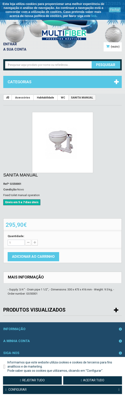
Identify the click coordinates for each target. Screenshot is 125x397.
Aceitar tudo (92, 380)
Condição (10, 189)
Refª (6, 183)
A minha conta (16, 341)
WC (63, 97)
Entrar (10, 44)
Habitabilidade (45, 97)
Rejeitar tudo (32, 380)
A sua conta (14, 49)
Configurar (62, 390)
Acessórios (22, 97)
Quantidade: (16, 236)
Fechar (115, 10)
